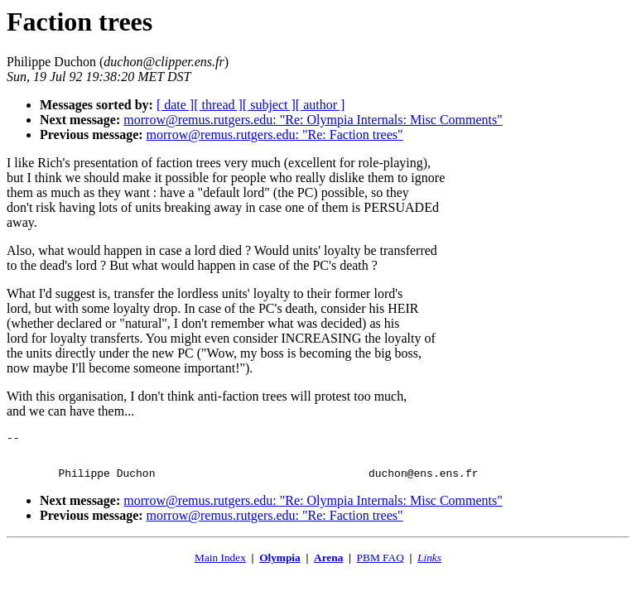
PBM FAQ (380, 565)
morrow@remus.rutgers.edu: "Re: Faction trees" (275, 134)
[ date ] (175, 105)
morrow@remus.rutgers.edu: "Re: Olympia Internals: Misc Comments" (313, 120)
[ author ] (320, 105)
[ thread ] (218, 105)
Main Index (220, 565)
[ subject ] (269, 105)
